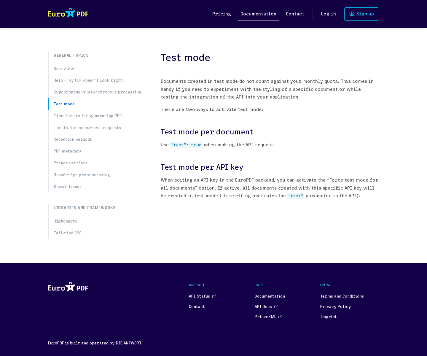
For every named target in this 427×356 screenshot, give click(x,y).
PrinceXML (268, 316)
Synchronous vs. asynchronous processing (97, 92)
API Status (202, 296)
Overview (64, 68)
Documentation (258, 14)
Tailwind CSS (68, 233)
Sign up (361, 14)
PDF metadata (68, 151)
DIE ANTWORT (128, 343)
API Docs (266, 306)
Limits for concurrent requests (87, 127)
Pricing (221, 14)
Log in (328, 14)
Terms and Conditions (342, 296)
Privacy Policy (335, 306)
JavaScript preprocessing (82, 174)
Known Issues (68, 186)
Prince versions (70, 163)
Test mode (64, 104)
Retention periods (73, 139)
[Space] (68, 14)
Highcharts (65, 221)
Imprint (328, 316)
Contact (295, 14)
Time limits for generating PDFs (89, 115)
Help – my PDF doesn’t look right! (89, 80)
